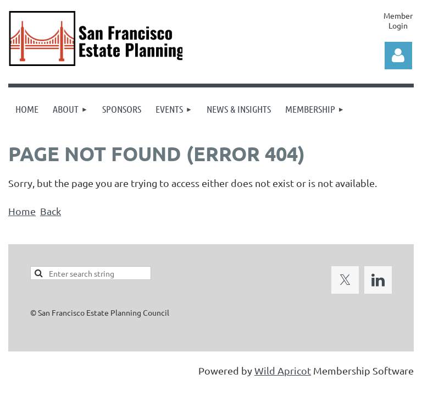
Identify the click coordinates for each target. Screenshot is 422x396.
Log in (398, 55)
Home (22, 211)
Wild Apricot (282, 370)
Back (50, 211)
